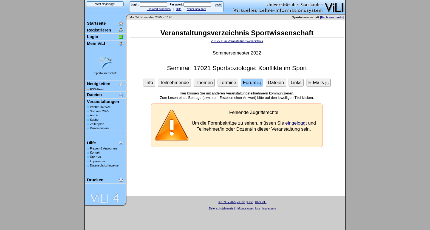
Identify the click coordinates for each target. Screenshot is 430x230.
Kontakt (95, 152)
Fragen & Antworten (103, 148)
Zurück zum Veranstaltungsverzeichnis (237, 41)
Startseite (96, 23)
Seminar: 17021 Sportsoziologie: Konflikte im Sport (237, 68)
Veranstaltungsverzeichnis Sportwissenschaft (236, 33)
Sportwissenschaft (105, 73)
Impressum (97, 161)
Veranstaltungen (103, 101)
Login (92, 36)
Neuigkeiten (98, 83)
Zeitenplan (97, 124)
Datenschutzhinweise (104, 165)
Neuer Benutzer (196, 9)
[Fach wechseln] (332, 17)
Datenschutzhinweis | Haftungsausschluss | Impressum (242, 208)
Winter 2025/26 (100, 106)
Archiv (94, 115)
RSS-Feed (97, 89)
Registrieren (99, 30)
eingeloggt (296, 123)
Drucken (95, 179)
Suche (94, 119)
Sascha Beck (248, 211)
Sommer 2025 (99, 111)
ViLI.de (241, 202)
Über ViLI (96, 157)
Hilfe (178, 9)
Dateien (94, 94)
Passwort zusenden (159, 9)
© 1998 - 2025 (227, 202)
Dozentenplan (99, 128)
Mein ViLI (96, 43)
